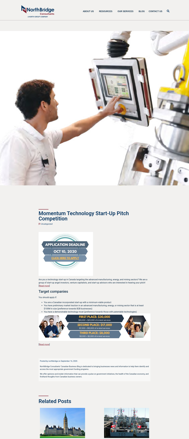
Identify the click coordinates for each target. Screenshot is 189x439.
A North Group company (38, 17)
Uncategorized (46, 224)
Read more (44, 286)
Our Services (126, 11)
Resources (106, 11)
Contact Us (155, 11)
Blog (142, 11)
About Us (89, 11)
